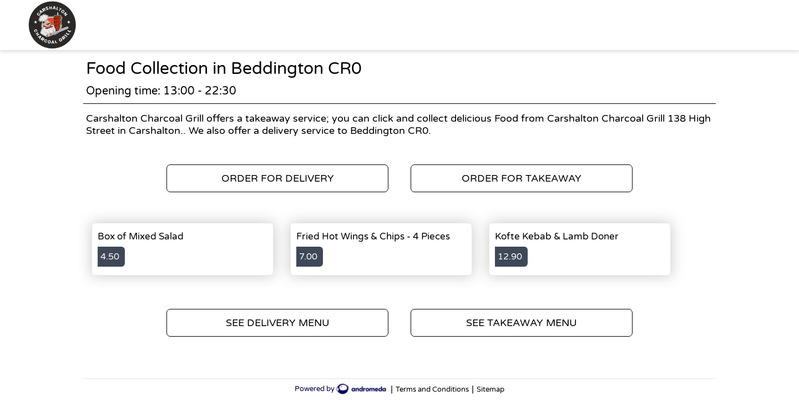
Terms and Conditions (432, 389)
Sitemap (490, 389)
